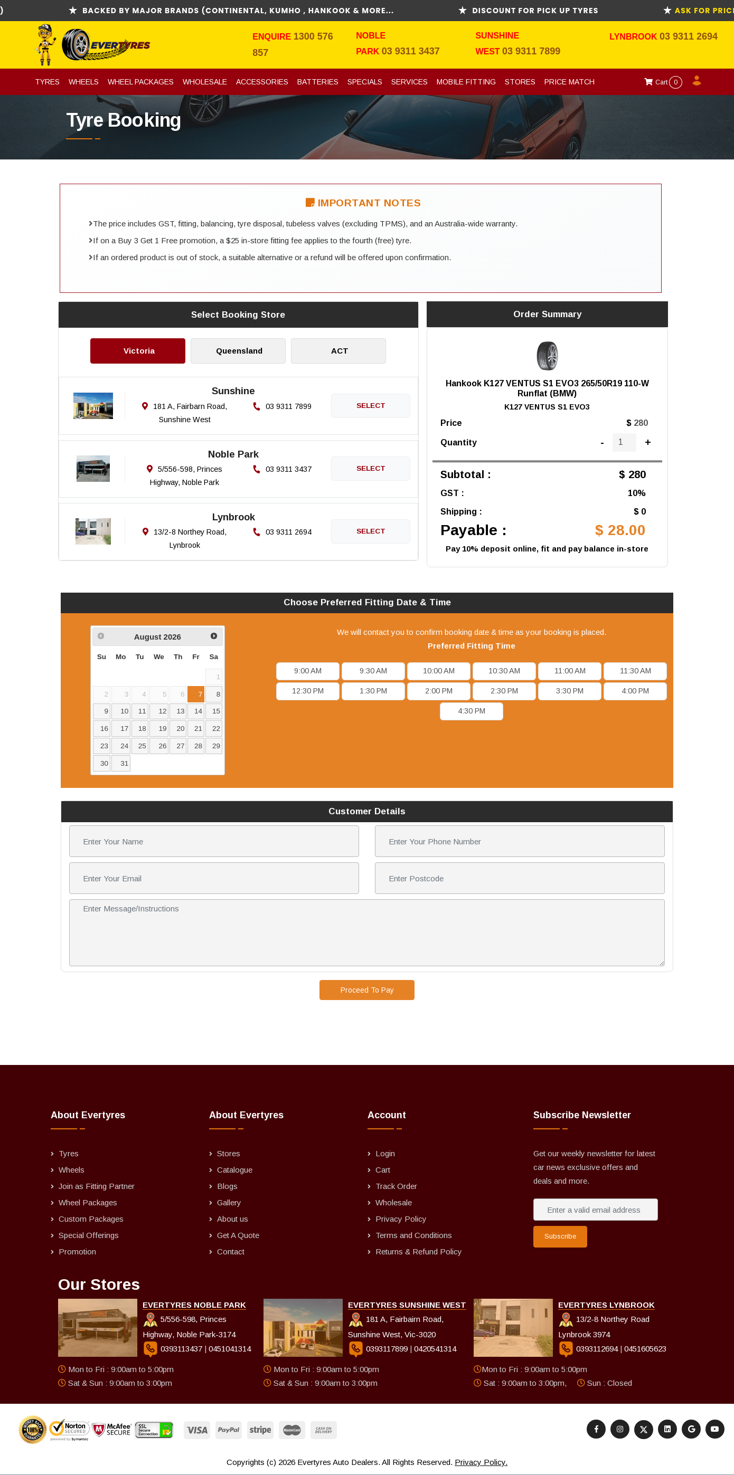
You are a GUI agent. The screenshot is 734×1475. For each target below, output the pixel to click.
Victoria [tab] (139, 350)
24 (124, 746)
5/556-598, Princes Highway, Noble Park (184, 476)
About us (232, 1218)
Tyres (47, 82)
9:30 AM (373, 671)
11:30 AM (635, 671)
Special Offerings (89, 1235)
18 (142, 728)
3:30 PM (570, 691)
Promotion (77, 1251)
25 (142, 746)
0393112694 (589, 1348)
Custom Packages (91, 1218)
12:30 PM (308, 691)
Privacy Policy (401, 1218)
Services (409, 82)
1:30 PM (373, 691)
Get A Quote (238, 1235)
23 (104, 746)
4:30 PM (471, 711)
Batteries (317, 82)
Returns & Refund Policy (418, 1251)
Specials (364, 82)
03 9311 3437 (411, 51)
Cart (663, 82)
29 (216, 746)
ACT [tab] (340, 350)
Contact (230, 1251)
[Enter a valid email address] (595, 1209)
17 (124, 728)
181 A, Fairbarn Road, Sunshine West (184, 413)
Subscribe (560, 1236)
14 (198, 711)
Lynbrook (634, 36)
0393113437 (173, 1348)
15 (216, 711)
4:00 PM (635, 691)
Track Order (396, 1186)
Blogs (227, 1186)
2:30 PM (504, 691)
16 (104, 728)
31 (124, 763)
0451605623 (645, 1348)
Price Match (569, 82)
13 (180, 711)
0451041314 (230, 1348)
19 (163, 728)
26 (163, 746)
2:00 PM (439, 691)
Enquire (272, 36)
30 (104, 763)
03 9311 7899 (531, 51)
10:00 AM (439, 671)
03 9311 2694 (689, 36)
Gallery (229, 1202)
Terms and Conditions (413, 1235)
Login (385, 1153)
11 (142, 711)
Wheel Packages (141, 82)
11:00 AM (570, 671)
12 (163, 711)
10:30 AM (504, 671)
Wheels (84, 82)
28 (198, 746)
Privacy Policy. (481, 1462)
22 (216, 728)
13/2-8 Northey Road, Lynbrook (185, 538)
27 (180, 746)
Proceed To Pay (367, 990)
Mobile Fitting (466, 82)
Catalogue (234, 1169)
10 (124, 711)
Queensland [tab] (239, 350)
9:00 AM (308, 671)
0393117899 (379, 1348)
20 (180, 728)
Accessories (262, 82)
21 (198, 728)
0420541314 (435, 1348)
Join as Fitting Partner (97, 1186)
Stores (520, 82)
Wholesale (205, 82)
